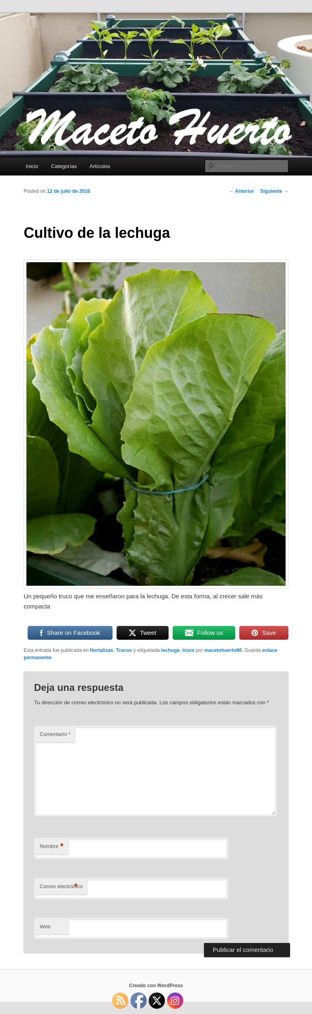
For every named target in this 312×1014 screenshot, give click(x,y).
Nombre (52, 846)
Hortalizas (101, 650)
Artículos (100, 166)
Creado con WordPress (156, 985)
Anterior (241, 191)
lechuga (170, 650)
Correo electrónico (61, 887)
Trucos (124, 650)
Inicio (32, 166)
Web (45, 926)
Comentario (55, 734)
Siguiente (274, 191)
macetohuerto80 (223, 650)
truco (188, 650)
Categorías (64, 166)
